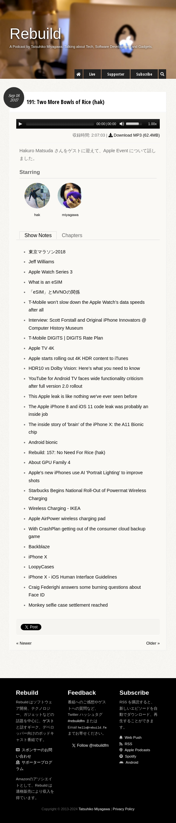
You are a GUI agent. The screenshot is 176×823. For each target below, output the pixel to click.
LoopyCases (41, 566)
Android (132, 762)
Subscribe (144, 74)
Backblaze (39, 546)
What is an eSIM (45, 282)
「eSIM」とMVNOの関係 (54, 292)
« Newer (24, 643)
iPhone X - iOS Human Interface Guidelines (73, 577)
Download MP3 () (134, 135)
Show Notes (38, 235)
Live (92, 74)
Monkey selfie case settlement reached (68, 605)
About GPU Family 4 (49, 462)
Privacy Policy (123, 809)
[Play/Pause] (20, 123)
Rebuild (35, 33)
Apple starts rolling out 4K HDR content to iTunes (78, 358)
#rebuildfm (76, 721)
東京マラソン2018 (47, 251)
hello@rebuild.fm (92, 727)
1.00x (152, 124)
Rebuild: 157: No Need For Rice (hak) (67, 452)
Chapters (72, 235)
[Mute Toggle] (121, 123)
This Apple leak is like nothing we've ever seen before (83, 396)
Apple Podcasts (137, 750)
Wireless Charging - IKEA (55, 508)
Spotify (130, 756)
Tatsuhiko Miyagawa (94, 809)
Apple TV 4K (41, 348)
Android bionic (43, 442)
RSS (128, 744)
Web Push (133, 737)
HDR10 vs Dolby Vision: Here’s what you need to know (84, 368)
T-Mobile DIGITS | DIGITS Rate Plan (66, 337)
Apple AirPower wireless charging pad (67, 518)
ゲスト (48, 721)
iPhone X (38, 556)
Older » (153, 643)
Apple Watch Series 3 (51, 271)
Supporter (115, 74)
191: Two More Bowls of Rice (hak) (65, 102)
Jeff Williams (41, 261)
